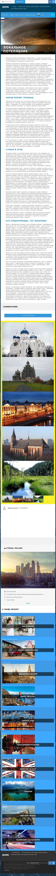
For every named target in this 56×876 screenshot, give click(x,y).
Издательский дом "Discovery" (5, 8)
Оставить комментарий (28, 315)
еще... (28, 603)
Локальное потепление (30, 15)
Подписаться (20, 1)
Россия (21, 15)
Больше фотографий (49, 483)
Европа (16, 15)
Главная (12, 15)
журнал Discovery (5, 856)
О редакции (6, 870)
